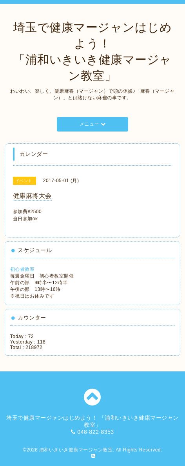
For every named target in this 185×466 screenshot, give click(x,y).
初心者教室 (22, 269)
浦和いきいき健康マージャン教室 (76, 450)
